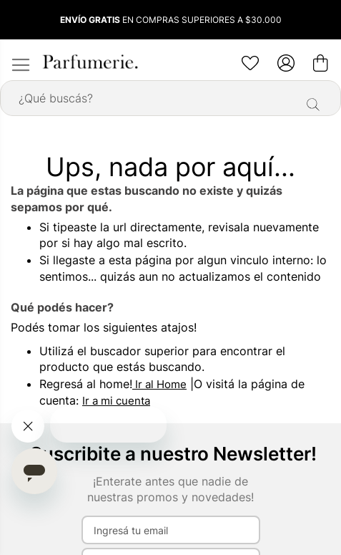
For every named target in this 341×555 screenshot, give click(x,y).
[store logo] (89, 61)
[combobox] (170, 98)
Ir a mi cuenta (116, 400)
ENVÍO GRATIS (90, 19)
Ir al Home (159, 384)
